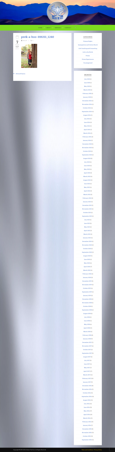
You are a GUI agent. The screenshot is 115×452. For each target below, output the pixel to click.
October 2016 (87, 393)
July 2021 (87, 220)
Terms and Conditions (87, 449)
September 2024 (87, 111)
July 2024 (87, 119)
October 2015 (87, 436)
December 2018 (87, 299)
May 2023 (87, 169)
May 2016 (87, 411)
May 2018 (87, 324)
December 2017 (87, 342)
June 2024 (87, 122)
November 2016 (87, 389)
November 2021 (87, 209)
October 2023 (87, 151)
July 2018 (87, 317)
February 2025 (87, 93)
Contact (68, 27)
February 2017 (86, 378)
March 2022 (86, 194)
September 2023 (87, 155)
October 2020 (87, 248)
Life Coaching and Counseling (88, 48)
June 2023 (87, 165)
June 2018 (87, 321)
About (48, 27)
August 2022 (87, 180)
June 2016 (87, 407)
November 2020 (87, 245)
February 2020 (87, 274)
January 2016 (87, 425)
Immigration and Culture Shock (88, 45)
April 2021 (87, 230)
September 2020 (87, 252)
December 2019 (87, 281)
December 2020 (87, 241)
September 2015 (87, 440)
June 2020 (87, 259)
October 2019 (87, 288)
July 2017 (87, 360)
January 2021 (87, 238)
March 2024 (87, 133)
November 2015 (86, 432)
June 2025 (87, 82)
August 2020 (87, 256)
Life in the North (88, 52)
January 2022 (87, 201)
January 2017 (87, 382)
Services (58, 27)
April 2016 (87, 414)
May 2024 (87, 126)
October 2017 (87, 349)
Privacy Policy (98, 449)
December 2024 (87, 100)
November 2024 (87, 104)
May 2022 (87, 187)
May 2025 (87, 86)
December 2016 (87, 385)
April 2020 (87, 266)
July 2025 (87, 79)
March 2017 (86, 375)
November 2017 (87, 346)
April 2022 (87, 191)
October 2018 (87, 306)
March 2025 (87, 90)
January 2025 (87, 97)
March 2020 (86, 270)
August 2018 (87, 313)
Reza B (25, 40)
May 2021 (87, 227)
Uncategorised (87, 63)
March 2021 (87, 234)
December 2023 (87, 144)
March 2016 (86, 418)
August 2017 (87, 357)
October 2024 (87, 108)
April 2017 (87, 371)
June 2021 (87, 223)
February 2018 (87, 335)
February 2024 (87, 137)
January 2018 (87, 339)
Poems (88, 55)
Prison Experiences (88, 59)
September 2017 (87, 353)
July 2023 (87, 162)
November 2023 (87, 147)
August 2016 (86, 400)
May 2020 (87, 263)
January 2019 (87, 295)
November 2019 (87, 284)
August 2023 (87, 158)
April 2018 (87, 328)
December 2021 (87, 205)
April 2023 (87, 173)
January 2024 (87, 140)
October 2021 (87, 212)
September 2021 (87, 216)
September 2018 (87, 310)
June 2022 (87, 183)
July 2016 (86, 403)
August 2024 (87, 115)
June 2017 (87, 364)
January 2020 (87, 277)
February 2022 (87, 198)
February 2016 (86, 422)
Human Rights (87, 41)
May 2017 (87, 367)
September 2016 (87, 396)
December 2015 (87, 429)
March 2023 (86, 176)
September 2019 (87, 292)
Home (40, 27)
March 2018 (86, 331)
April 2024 (87, 129)
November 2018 (87, 302)
